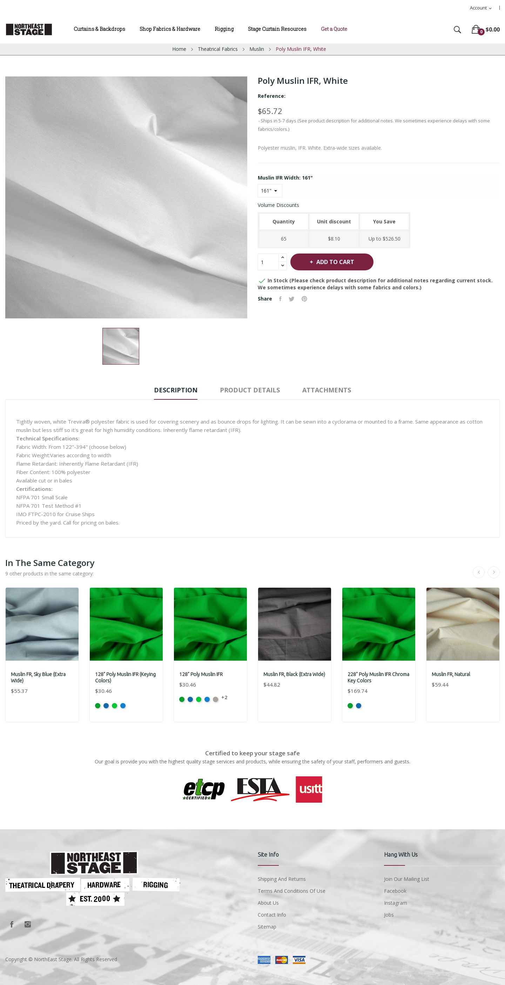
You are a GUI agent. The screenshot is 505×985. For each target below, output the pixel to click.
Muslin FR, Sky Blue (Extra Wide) (38, 677)
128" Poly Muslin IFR (201, 674)
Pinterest (304, 299)
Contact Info (272, 914)
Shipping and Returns (282, 879)
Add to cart (334, 262)
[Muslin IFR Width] (270, 190)
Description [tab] (175, 390)
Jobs (389, 914)
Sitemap (267, 926)
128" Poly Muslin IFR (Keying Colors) (125, 677)
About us (268, 902)
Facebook (11, 924)
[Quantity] (268, 262)
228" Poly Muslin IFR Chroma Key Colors (378, 677)
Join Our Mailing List (406, 879)
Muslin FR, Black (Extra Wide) (294, 674)
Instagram (27, 924)
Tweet (291, 299)
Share (280, 299)
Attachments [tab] (326, 390)
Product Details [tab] (250, 390)
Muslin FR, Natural (451, 674)
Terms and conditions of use (291, 891)
